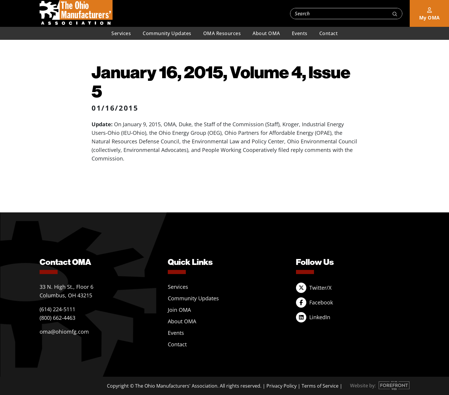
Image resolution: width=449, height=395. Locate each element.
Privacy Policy (281, 386)
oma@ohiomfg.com (64, 331)
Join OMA (179, 309)
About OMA (266, 33)
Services (121, 33)
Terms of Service (320, 386)
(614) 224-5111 (57, 309)
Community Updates (167, 33)
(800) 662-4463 (57, 317)
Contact (328, 33)
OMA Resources (222, 33)
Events (300, 33)
